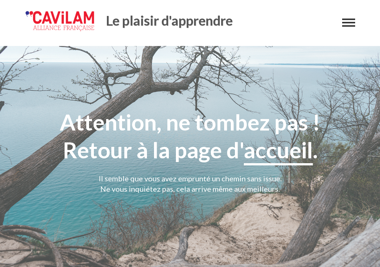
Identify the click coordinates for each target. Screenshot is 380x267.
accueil (278, 149)
